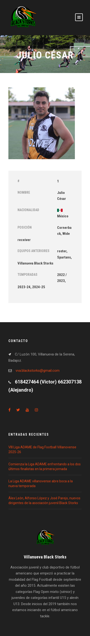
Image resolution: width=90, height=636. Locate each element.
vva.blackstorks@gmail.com (38, 370)
